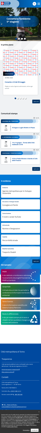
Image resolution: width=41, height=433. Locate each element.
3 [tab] (22, 39)
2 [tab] (19, 39)
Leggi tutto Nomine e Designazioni (20, 228)
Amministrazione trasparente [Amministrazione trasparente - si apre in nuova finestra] (10, 370)
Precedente (1, 24)
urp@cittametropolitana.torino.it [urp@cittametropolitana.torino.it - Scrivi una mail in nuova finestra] (12, 410)
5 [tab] (25, 98)
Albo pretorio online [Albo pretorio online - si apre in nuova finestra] (7, 372)
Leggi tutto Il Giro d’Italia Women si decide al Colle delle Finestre (20, 157)
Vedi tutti (37, 101)
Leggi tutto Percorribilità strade (20, 240)
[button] (39, 4)
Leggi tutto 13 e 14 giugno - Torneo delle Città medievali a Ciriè (20, 141)
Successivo (39, 24)
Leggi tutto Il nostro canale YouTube (20, 216)
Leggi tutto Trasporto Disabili (20, 251)
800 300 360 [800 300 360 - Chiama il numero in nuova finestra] (17, 394)
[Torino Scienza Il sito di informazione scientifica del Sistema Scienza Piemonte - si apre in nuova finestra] (20, 304)
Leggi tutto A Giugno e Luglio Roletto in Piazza (20, 125)
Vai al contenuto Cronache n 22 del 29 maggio (20, 72)
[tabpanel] (20, 24)
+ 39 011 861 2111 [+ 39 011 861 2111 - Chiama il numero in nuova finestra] (14, 391)
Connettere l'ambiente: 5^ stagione (19, 20)
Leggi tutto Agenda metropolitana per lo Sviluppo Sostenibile (20, 191)
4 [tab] (24, 39)
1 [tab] (16, 39)
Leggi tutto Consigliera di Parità (20, 204)
